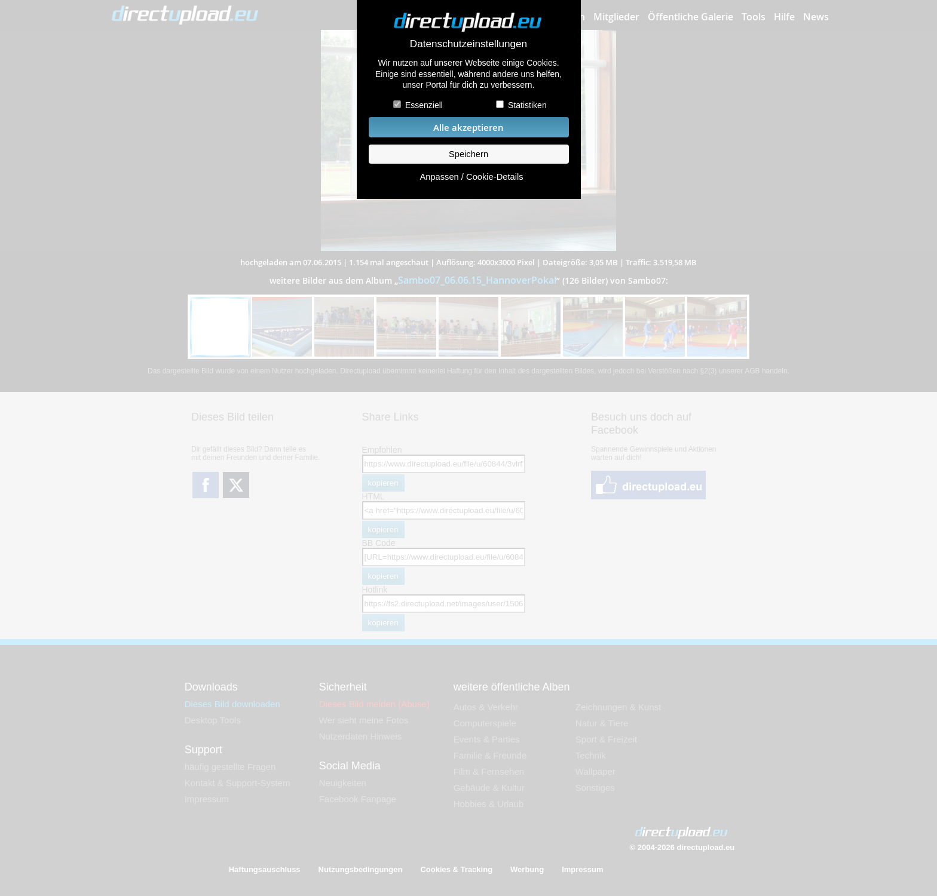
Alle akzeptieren (468, 127)
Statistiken (527, 105)
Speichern (468, 154)
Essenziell (424, 105)
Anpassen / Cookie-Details (471, 177)
